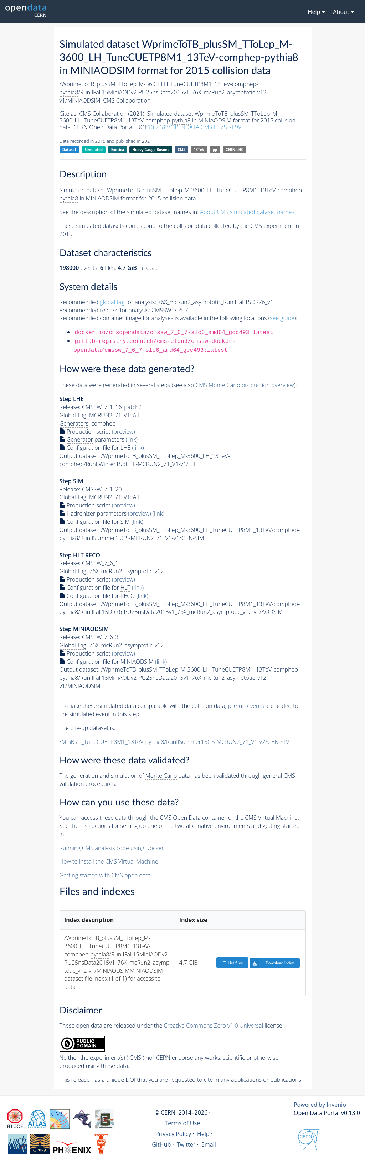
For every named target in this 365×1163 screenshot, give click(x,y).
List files (232, 962)
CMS (181, 149)
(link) (132, 439)
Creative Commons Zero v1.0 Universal (213, 1025)
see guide (282, 318)
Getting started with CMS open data (105, 875)
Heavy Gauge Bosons (151, 149)
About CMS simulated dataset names (247, 212)
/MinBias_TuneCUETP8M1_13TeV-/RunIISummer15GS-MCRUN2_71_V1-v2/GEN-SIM (175, 742)
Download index (272, 963)
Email (208, 1144)
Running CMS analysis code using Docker (112, 848)
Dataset (69, 149)
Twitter (186, 1144)
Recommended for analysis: (108, 302)
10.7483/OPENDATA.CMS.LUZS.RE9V (194, 127)
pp (215, 149)
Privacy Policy (173, 1134)
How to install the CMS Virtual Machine (109, 861)
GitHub (161, 1144)
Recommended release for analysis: (105, 310)
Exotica (117, 149)
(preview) (123, 432)
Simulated (94, 149)
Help (203, 1134)
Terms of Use (182, 1123)
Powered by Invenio (320, 1105)
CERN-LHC (234, 149)
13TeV (199, 149)
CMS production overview (244, 385)
